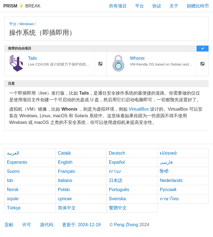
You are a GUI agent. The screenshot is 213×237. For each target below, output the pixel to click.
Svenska (117, 198)
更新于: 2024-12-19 (81, 224)
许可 (26, 224)
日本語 (115, 180)
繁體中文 (118, 207)
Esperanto (17, 162)
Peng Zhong (127, 224)
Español (117, 162)
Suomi (13, 171)
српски (65, 198)
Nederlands (171, 180)
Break (21, 6)
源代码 (46, 224)
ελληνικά (168, 153)
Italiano (65, 180)
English (65, 162)
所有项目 (118, 6)
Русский (168, 189)
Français (66, 171)
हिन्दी (164, 171)
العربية (13, 153)
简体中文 (67, 207)
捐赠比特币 (198, 6)
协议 (156, 6)
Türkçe (14, 207)
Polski (64, 189)
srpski (13, 198)
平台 (139, 6)
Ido (10, 180)
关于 (173, 6)
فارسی (166, 162)
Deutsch (117, 153)
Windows (26, 24)
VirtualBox (139, 109)
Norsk (13, 189)
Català (64, 153)
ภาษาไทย (169, 198)
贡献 (8, 224)
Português (119, 189)
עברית (115, 171)
